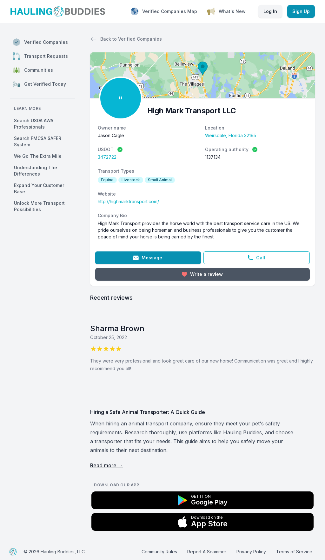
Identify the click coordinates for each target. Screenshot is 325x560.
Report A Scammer (206, 551)
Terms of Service (294, 551)
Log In (270, 11)
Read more (106, 465)
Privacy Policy (251, 551)
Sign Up (301, 11)
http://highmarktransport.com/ (128, 201)
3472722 (107, 157)
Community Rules (159, 551)
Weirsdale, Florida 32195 (230, 135)
